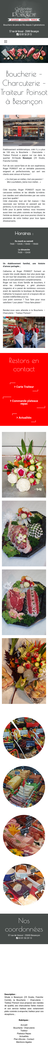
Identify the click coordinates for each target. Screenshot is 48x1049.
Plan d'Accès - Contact (24, 1039)
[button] (3, 54)
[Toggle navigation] (5, 41)
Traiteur (24, 1030)
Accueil (24, 1025)
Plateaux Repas (24, 1033)
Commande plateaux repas (24, 402)
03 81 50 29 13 (24, 34)
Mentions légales (24, 1042)
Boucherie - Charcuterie (24, 1028)
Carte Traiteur (24, 386)
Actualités (24, 417)
